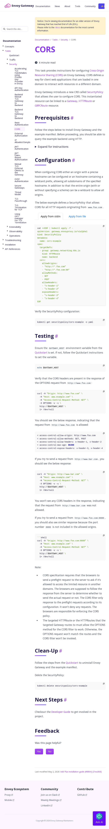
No (49, 751)
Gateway (72, 101)
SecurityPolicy (95, 92)
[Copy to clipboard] (103, 226)
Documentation (42, 39)
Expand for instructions (53, 147)
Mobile (9, 800)
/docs (57, 27)
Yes (39, 751)
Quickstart (41, 352)
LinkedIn (46, 805)
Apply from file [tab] (77, 216)
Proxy (9, 794)
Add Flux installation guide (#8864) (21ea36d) (81, 771)
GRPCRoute (41, 105)
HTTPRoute (85, 101)
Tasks (55, 39)
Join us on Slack (50, 794)
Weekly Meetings (51, 800)
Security (64, 39)
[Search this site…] (15, 29)
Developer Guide (60, 712)
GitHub (82, 794)
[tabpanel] (70, 265)
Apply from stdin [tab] (51, 216)
